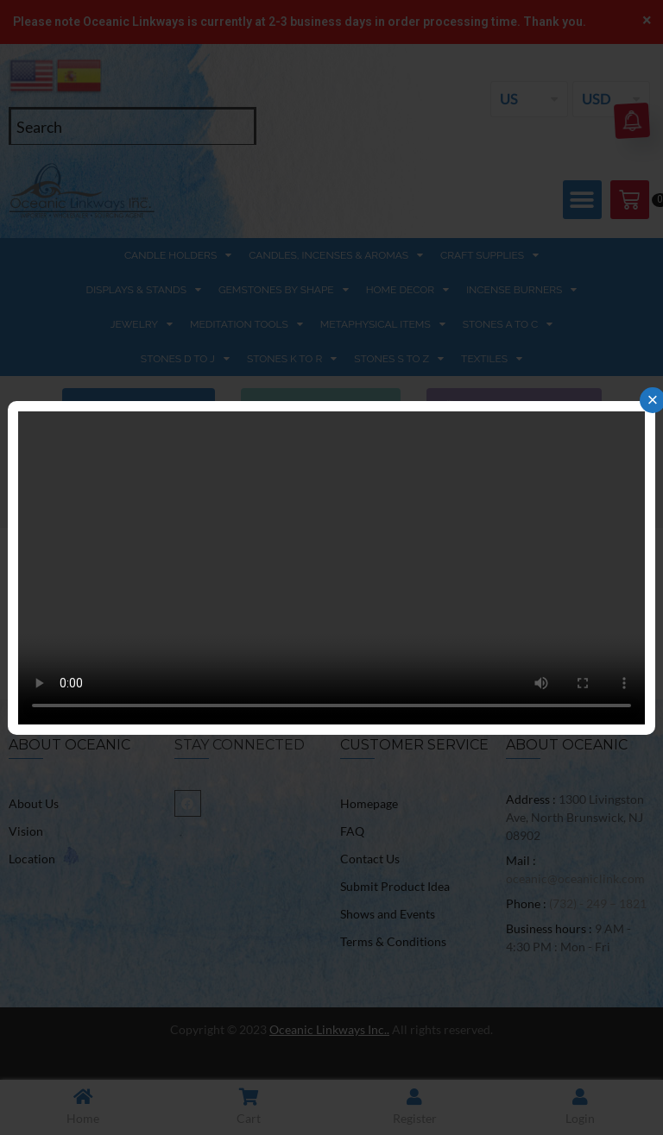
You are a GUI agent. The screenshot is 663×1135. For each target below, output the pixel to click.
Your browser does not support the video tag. (331, 567)
